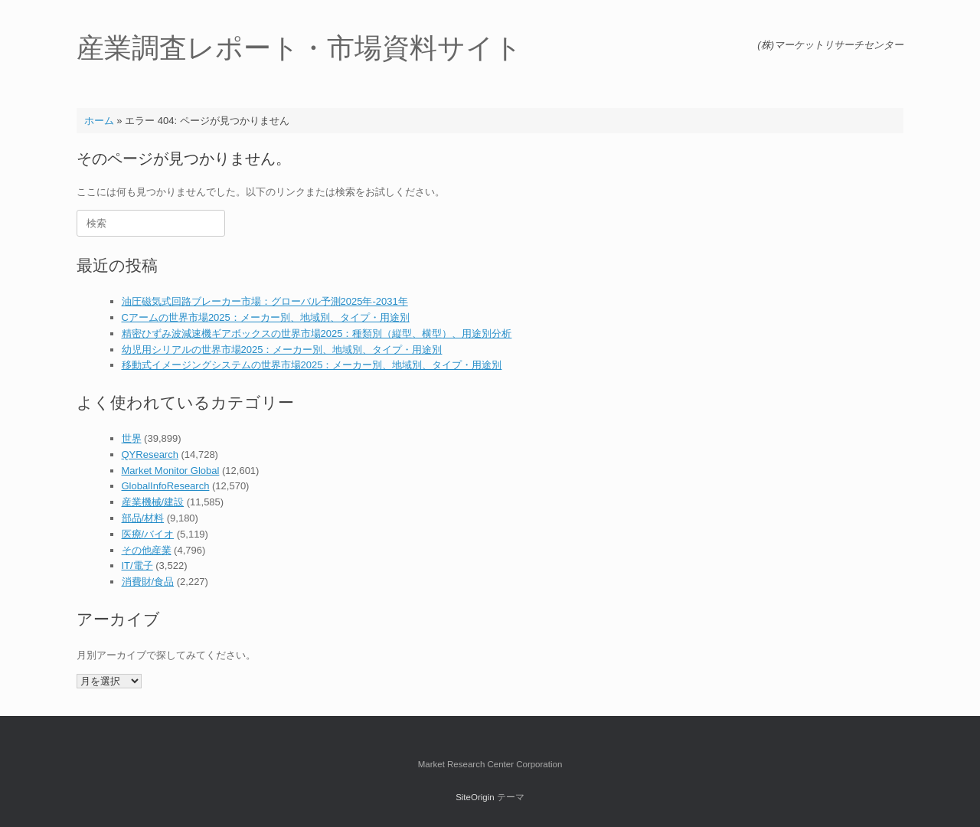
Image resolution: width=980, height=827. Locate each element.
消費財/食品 (148, 581)
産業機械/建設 (153, 502)
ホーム (99, 120)
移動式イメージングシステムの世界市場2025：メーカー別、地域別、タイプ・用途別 (312, 365)
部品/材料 (143, 518)
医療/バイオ (148, 534)
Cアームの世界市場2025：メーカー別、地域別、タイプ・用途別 (266, 317)
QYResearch (150, 454)
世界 (132, 438)
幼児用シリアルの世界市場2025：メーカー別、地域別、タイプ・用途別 (282, 349)
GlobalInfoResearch (166, 486)
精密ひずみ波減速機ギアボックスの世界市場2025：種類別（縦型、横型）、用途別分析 (317, 333)
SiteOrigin (475, 797)
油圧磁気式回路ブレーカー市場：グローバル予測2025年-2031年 (265, 301)
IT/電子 (137, 565)
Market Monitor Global (171, 470)
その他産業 (147, 550)
